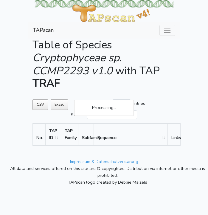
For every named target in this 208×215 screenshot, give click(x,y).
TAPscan (43, 30)
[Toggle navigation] (167, 30)
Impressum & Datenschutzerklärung (104, 162)
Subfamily (88, 138)
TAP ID (53, 134)
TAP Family (71, 134)
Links (175, 138)
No (39, 138)
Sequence (107, 138)
